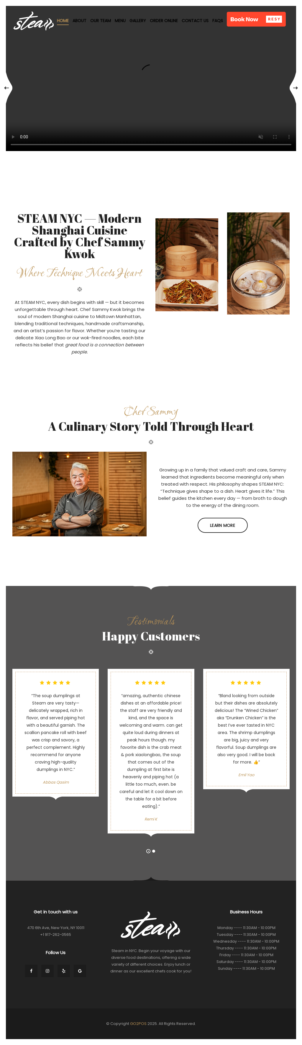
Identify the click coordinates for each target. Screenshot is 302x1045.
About (79, 21)
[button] (256, 19)
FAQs (217, 21)
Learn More (222, 525)
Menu (120, 21)
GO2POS (138, 1023)
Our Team (100, 21)
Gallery (137, 21)
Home (63, 21)
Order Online (164, 21)
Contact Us (195, 21)
